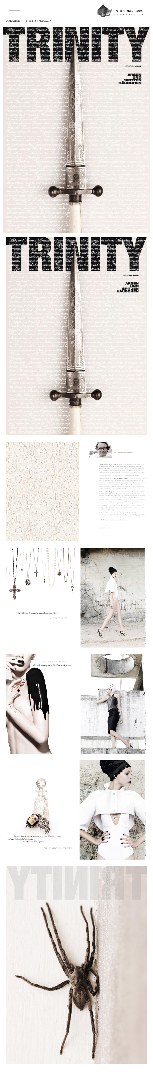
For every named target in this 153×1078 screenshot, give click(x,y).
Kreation (13, 20)
